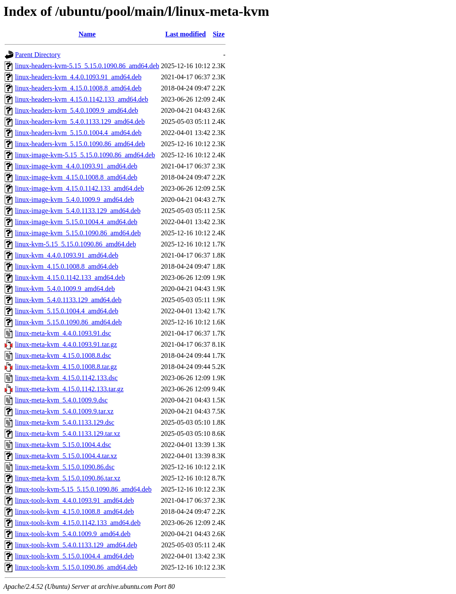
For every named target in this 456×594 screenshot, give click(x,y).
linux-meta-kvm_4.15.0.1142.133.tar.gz (69, 389)
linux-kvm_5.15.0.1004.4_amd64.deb (66, 311)
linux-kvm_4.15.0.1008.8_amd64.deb (66, 266)
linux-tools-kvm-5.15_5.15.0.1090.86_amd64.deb (83, 489)
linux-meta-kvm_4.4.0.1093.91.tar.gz (66, 344)
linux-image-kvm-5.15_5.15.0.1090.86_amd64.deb (85, 155)
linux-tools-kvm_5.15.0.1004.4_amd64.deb (74, 556)
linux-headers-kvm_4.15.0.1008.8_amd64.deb (78, 88)
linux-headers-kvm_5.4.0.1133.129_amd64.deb (80, 121)
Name (86, 34)
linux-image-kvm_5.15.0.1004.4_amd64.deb (76, 221)
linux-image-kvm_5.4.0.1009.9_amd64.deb (74, 199)
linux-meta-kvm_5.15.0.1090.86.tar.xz (67, 478)
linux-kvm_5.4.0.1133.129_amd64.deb (68, 299)
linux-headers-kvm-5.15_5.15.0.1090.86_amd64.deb (87, 65)
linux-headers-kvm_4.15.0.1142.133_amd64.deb (81, 99)
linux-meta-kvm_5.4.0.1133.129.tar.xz (67, 433)
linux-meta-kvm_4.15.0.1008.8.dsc (63, 355)
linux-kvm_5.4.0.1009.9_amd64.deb (65, 288)
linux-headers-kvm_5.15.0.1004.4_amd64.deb (78, 132)
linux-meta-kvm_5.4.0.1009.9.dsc (61, 400)
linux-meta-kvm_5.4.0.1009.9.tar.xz (64, 411)
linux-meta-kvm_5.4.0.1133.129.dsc (64, 422)
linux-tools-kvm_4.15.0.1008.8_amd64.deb (74, 511)
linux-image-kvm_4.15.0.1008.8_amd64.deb (76, 177)
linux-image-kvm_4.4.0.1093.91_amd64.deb (76, 166)
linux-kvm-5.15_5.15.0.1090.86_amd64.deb (75, 244)
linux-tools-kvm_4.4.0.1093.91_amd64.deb (74, 500)
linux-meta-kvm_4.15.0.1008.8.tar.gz (66, 366)
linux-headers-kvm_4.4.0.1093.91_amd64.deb (78, 77)
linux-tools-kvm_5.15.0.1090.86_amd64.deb (76, 567)
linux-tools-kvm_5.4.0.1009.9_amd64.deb (73, 533)
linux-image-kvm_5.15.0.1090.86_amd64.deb (78, 233)
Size (219, 34)
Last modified (185, 34)
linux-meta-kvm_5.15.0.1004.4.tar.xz (66, 455)
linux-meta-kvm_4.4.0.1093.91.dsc (63, 333)
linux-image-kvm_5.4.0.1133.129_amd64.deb (77, 210)
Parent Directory (37, 54)
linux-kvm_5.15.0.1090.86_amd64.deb (68, 322)
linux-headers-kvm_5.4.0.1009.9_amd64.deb (76, 110)
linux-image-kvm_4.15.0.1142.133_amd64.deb (79, 188)
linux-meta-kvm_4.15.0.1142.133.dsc (66, 377)
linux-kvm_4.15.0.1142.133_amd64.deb (70, 277)
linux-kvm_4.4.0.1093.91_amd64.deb (66, 255)
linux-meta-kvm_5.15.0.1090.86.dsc (64, 467)
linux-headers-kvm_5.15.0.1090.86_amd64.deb (80, 143)
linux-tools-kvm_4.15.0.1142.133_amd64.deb (77, 522)
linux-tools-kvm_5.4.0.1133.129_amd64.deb (76, 545)
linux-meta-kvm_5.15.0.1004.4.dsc (63, 444)
